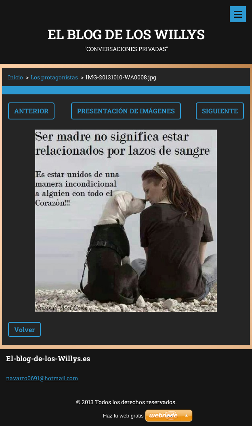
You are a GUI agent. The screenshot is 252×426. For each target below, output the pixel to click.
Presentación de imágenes (126, 110)
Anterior (31, 110)
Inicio (15, 77)
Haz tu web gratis (123, 416)
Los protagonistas (54, 77)
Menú (238, 14)
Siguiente (220, 110)
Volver (24, 329)
